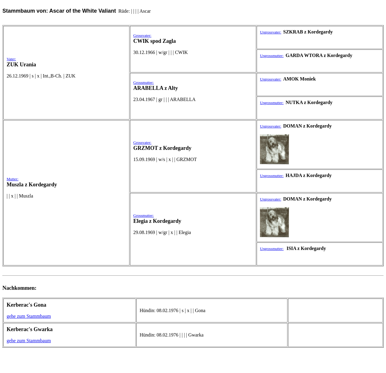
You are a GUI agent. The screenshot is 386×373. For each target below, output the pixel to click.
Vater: (11, 59)
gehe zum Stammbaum (29, 316)
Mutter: (12, 179)
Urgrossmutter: (271, 55)
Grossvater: (142, 35)
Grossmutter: (143, 82)
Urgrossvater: (270, 32)
